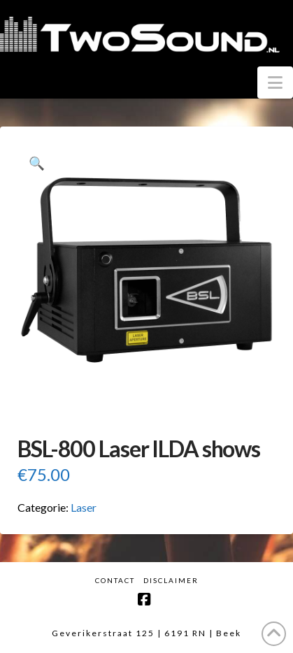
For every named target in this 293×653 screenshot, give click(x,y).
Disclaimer (171, 580)
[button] (275, 82)
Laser (84, 507)
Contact (115, 580)
